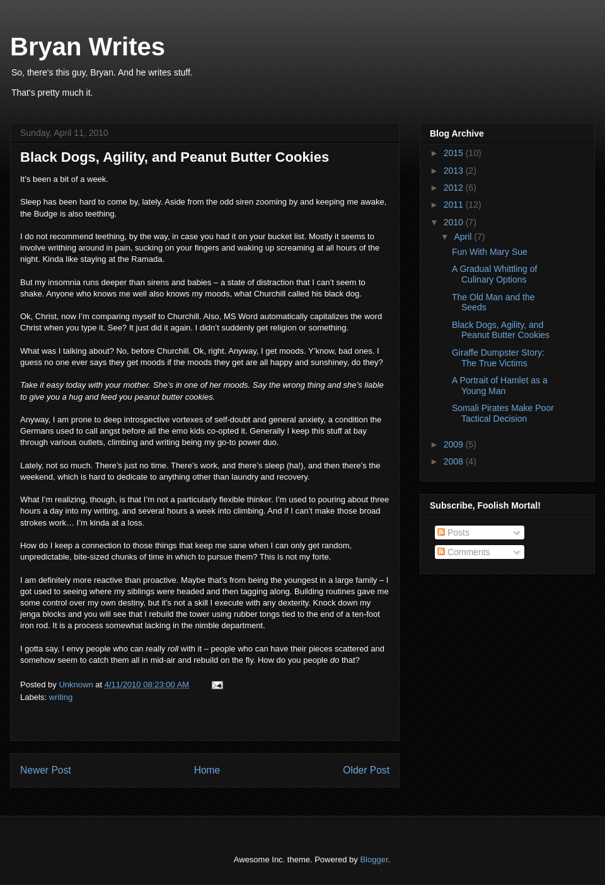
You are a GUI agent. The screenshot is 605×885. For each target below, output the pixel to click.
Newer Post (45, 770)
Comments (463, 552)
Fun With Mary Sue (489, 252)
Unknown (77, 684)
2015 (455, 153)
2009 (455, 444)
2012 (455, 188)
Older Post (366, 770)
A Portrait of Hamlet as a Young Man (500, 385)
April (464, 237)
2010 (455, 222)
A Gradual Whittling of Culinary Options (494, 274)
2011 (455, 205)
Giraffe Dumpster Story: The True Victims (498, 357)
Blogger (374, 859)
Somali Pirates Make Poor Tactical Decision (503, 413)
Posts (453, 532)
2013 (455, 171)
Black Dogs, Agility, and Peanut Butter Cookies (501, 330)
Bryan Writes (87, 46)
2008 (455, 461)
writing (61, 697)
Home (207, 770)
